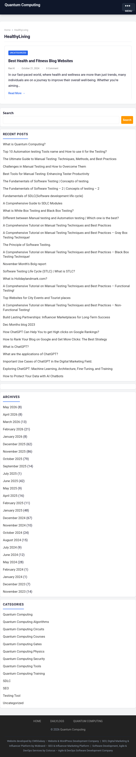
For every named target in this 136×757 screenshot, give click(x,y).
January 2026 (12, 437)
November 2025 (14, 451)
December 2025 (14, 444)
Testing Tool (11, 696)
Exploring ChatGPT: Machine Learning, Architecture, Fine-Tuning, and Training (57, 369)
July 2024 (10, 547)
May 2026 (10, 407)
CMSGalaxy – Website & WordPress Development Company (65, 741)
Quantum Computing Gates (22, 644)
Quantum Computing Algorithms (26, 622)
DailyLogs (57, 721)
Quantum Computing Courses (24, 637)
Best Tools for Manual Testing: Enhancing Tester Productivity (46, 174)
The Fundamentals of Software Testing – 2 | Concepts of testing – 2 (51, 188)
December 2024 (14, 518)
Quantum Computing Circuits (23, 629)
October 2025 (12, 459)
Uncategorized (18, 53)
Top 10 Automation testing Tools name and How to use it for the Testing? (55, 152)
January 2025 (12, 510)
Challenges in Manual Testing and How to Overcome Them (44, 166)
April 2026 (10, 415)
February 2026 (13, 429)
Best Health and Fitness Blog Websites (40, 61)
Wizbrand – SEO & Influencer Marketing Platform (62, 745)
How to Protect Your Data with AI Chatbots (33, 376)
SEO (6, 688)
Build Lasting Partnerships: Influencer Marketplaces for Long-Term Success (56, 317)
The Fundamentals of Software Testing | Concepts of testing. (46, 181)
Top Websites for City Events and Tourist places (36, 298)
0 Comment (52, 68)
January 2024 (12, 577)
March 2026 (11, 422)
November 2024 (14, 525)
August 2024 (12, 540)
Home (7, 30)
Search (8, 113)
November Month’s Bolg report (24, 264)
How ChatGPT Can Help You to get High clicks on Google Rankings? (51, 332)
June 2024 (10, 555)
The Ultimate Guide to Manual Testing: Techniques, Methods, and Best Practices (60, 159)
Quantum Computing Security (24, 659)
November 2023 (14, 592)
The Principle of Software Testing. (27, 245)
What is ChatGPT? (16, 347)
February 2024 (13, 570)
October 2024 (12, 533)
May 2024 (10, 562)
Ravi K (11, 68)
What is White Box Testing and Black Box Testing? (38, 211)
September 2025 (14, 466)
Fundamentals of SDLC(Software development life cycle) (43, 196)
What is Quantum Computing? (24, 144)
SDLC (7, 681)
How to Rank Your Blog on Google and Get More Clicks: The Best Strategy (55, 339)
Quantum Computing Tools (22, 666)
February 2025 (13, 503)
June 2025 (10, 481)
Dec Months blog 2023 (19, 324)
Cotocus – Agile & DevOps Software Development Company (79, 750)
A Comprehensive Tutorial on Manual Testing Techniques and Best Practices (57, 225)
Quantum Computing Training (24, 674)
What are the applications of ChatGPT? (30, 354)
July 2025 (10, 474)
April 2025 (10, 496)
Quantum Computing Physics (23, 651)
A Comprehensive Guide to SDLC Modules (32, 203)
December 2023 (14, 584)
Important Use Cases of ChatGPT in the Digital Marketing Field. (47, 361)
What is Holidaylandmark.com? (25, 279)
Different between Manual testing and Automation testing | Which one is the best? (61, 218)
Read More (16, 93)
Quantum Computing (22, 5)
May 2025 (10, 488)
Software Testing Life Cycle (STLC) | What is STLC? (39, 271)
